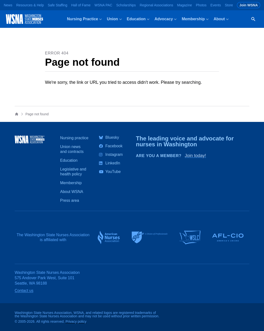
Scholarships (126, 5)
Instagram (114, 155)
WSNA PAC (103, 5)
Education (139, 19)
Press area (69, 200)
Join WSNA (248, 5)
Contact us (24, 290)
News (8, 5)
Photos (201, 5)
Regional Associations (156, 5)
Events (215, 5)
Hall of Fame (80, 5)
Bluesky (112, 137)
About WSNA (71, 192)
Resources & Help (30, 5)
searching (191, 82)
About (222, 19)
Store (229, 5)
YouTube (113, 172)
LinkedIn (112, 163)
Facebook (113, 146)
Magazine (184, 5)
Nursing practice (74, 138)
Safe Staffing (57, 5)
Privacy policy (76, 321)
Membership (195, 19)
